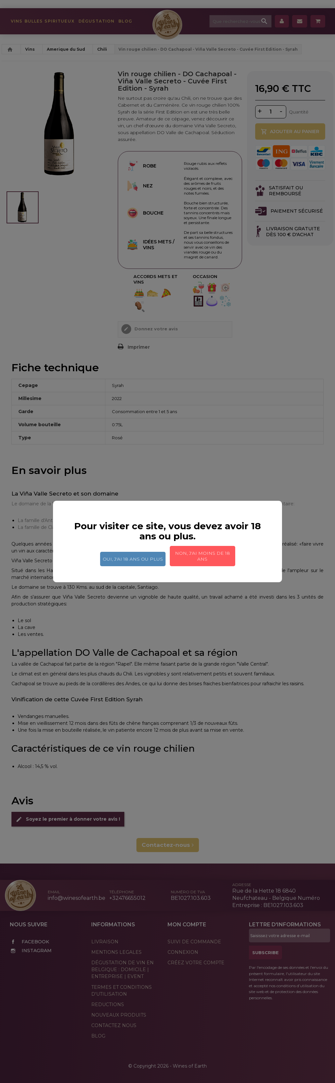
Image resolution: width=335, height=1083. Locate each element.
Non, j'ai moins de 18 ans (202, 556)
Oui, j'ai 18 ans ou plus (133, 559)
